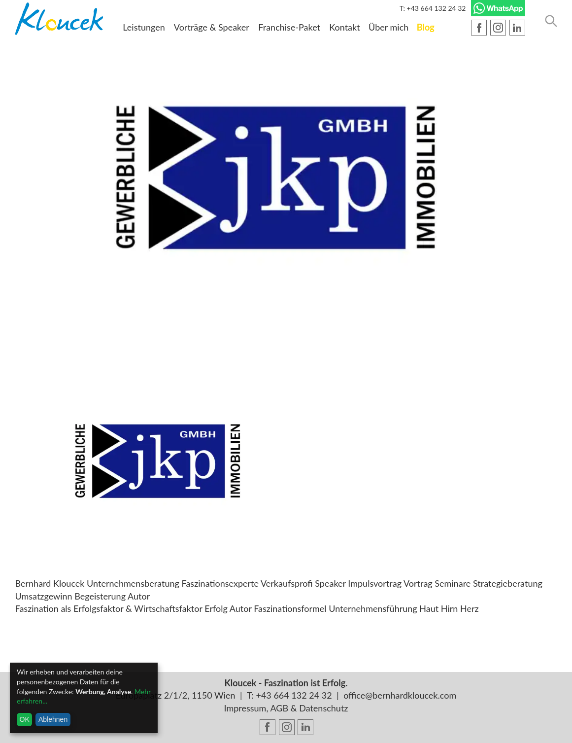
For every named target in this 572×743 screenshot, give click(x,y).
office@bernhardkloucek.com (399, 695)
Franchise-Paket (289, 27)
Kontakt (344, 27)
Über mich (388, 27)
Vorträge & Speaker (211, 27)
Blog (426, 27)
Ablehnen (52, 719)
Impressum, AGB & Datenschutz (286, 708)
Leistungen (144, 27)
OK (25, 719)
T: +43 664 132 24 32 (433, 8)
